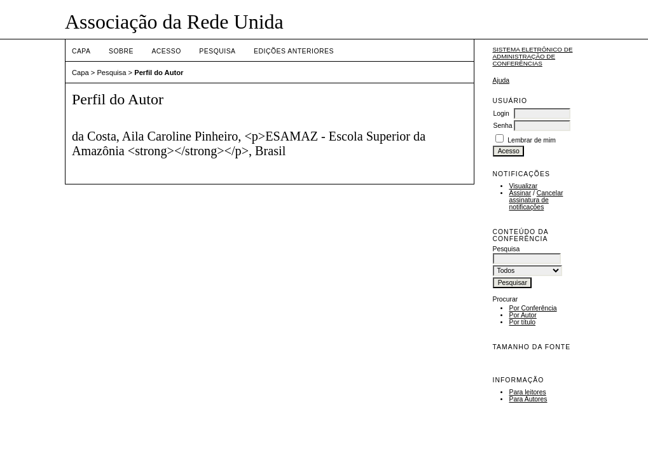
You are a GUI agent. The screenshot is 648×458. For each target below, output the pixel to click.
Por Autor (522, 315)
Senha (502, 125)
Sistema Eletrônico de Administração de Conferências (532, 56)
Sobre (121, 51)
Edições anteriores (294, 51)
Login (501, 113)
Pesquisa (217, 51)
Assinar (520, 193)
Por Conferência (532, 308)
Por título (522, 322)
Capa (81, 51)
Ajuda (500, 80)
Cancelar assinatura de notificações (536, 200)
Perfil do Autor (158, 72)
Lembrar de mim (531, 140)
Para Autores (528, 399)
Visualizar (523, 186)
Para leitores (527, 392)
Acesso (166, 51)
